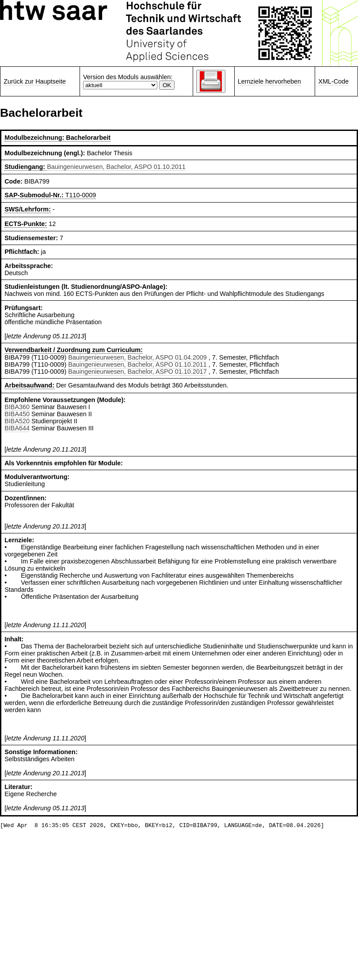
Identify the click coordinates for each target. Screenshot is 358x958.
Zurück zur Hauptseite (35, 81)
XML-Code (333, 81)
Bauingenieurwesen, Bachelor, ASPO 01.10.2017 (137, 371)
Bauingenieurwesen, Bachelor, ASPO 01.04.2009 (137, 357)
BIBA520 (17, 421)
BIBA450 (17, 414)
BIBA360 (17, 406)
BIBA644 (17, 428)
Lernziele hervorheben (269, 81)
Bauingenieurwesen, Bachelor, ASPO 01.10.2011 (116, 166)
